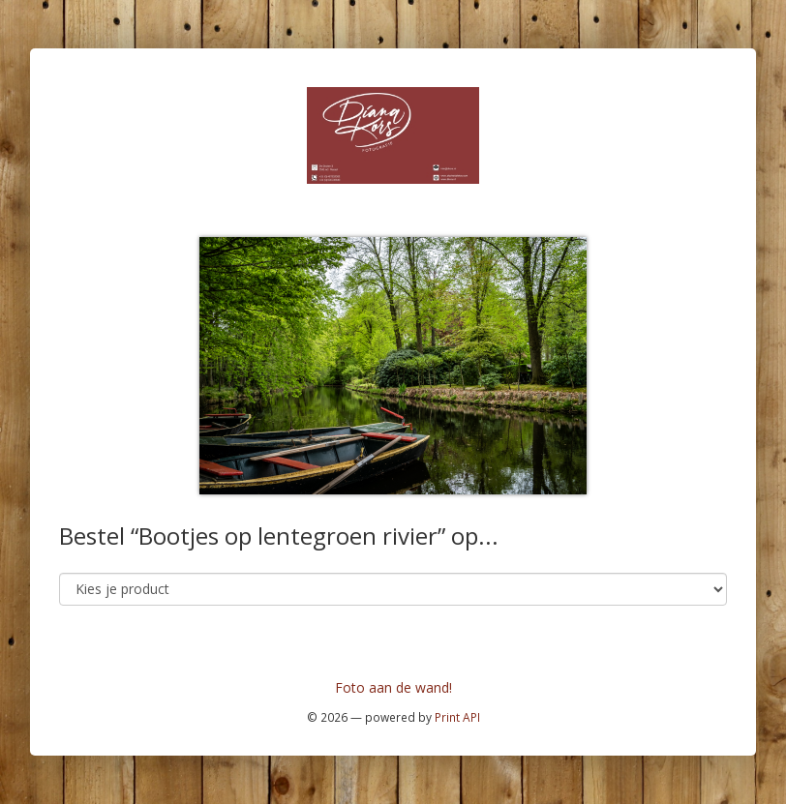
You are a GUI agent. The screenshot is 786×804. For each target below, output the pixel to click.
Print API (457, 717)
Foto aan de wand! (393, 687)
